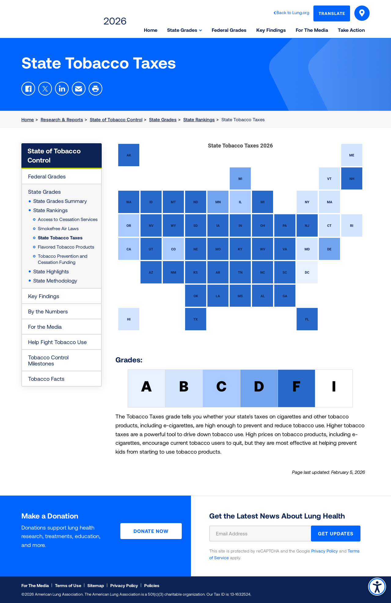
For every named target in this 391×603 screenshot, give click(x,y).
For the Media (45, 326)
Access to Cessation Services (67, 219)
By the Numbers (48, 311)
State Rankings (199, 119)
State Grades (163, 119)
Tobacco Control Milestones (48, 360)
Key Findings (43, 296)
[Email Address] (264, 533)
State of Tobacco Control (116, 119)
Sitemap (95, 585)
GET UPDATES (335, 533)
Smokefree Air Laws (58, 228)
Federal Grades (47, 176)
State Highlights (51, 271)
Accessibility (377, 586)
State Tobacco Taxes (60, 237)
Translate (332, 13)
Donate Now (151, 531)
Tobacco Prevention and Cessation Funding (62, 259)
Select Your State (362, 14)
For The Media (35, 585)
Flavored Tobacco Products (66, 246)
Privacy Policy (324, 550)
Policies (151, 585)
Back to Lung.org (292, 12)
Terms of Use (68, 585)
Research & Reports (62, 119)
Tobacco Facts (46, 378)
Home (27, 119)
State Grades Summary (60, 201)
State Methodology (55, 280)
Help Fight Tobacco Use (57, 342)
